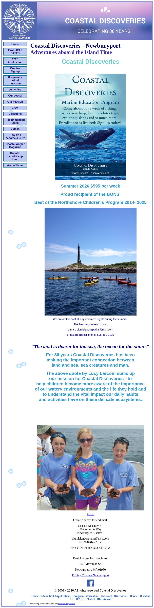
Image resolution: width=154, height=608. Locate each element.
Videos (15, 128)
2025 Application (15, 61)
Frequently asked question (15, 80)
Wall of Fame (15, 165)
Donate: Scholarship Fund (15, 156)
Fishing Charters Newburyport (90, 575)
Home (15, 44)
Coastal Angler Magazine (15, 146)
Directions (15, 113)
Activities (15, 89)
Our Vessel (15, 95)
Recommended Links (15, 121)
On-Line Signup (15, 70)
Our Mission (15, 101)
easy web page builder (66, 604)
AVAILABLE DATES (15, 52)
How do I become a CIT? (15, 136)
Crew (15, 107)
